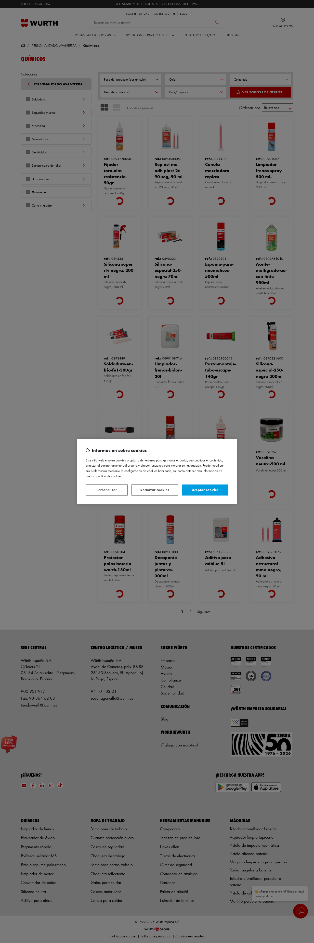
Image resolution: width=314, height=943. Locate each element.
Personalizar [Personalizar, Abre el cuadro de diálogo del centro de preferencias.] (106, 490)
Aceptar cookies (205, 490)
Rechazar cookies (154, 490)
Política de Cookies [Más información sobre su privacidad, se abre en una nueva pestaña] (108, 476)
